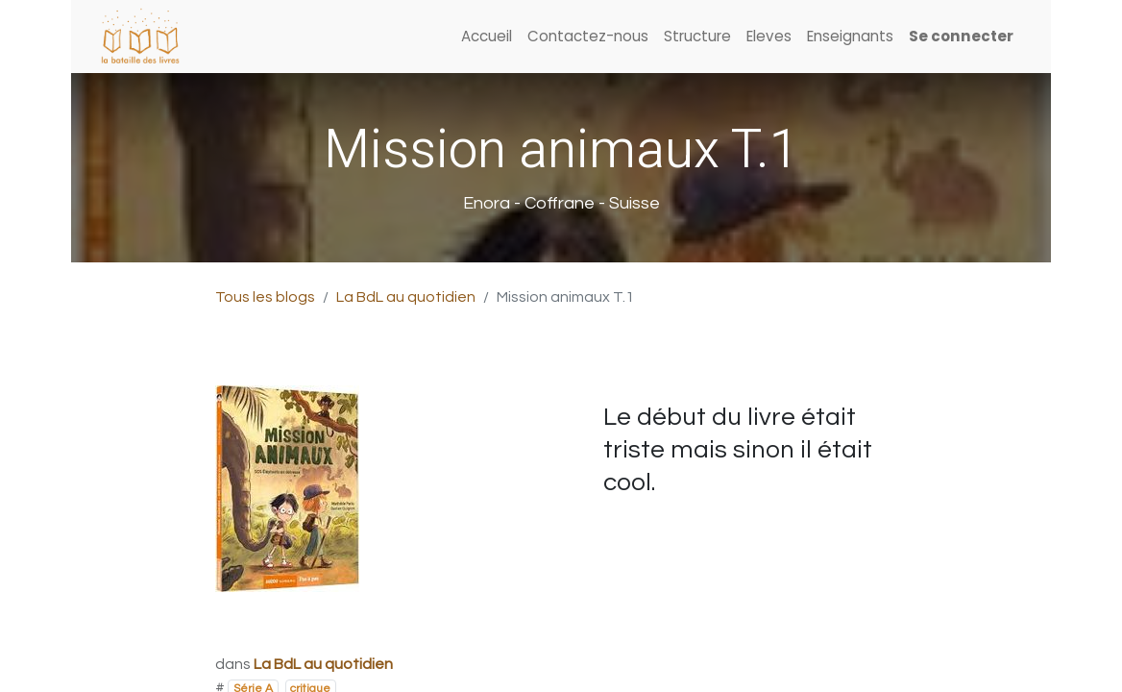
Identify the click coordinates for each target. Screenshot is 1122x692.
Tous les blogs (265, 297)
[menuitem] (486, 37)
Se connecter (961, 36)
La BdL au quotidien (406, 297)
